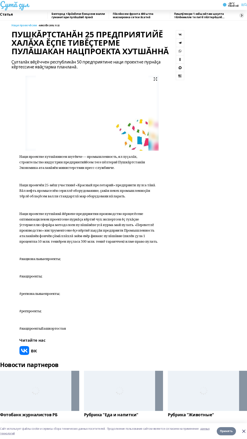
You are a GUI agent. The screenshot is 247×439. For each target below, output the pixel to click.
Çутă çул (14, 4)
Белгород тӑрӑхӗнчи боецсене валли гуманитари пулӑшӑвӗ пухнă (78, 15)
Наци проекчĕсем (24, 25)
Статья (6, 14)
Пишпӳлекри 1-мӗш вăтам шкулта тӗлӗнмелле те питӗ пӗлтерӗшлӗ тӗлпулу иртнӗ (199, 15)
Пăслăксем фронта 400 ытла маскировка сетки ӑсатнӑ (133, 15)
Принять (226, 431)
